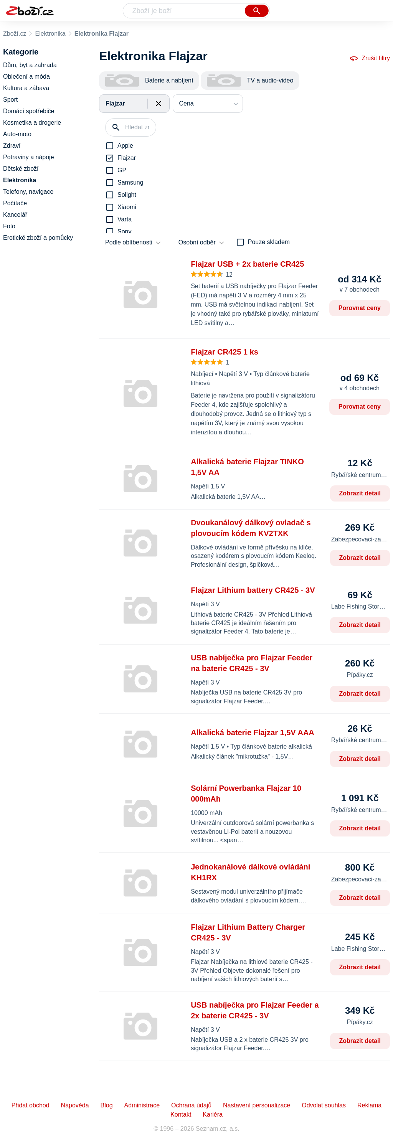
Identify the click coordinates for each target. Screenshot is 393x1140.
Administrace (142, 1105)
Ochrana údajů (191, 1105)
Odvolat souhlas (324, 1105)
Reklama (369, 1105)
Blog (107, 1105)
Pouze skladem (269, 242)
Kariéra (213, 1114)
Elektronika (50, 33)
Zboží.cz (14, 33)
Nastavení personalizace (256, 1105)
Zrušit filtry (369, 58)
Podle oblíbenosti (128, 242)
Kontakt (180, 1114)
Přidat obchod (31, 1105)
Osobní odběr (197, 242)
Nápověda (75, 1105)
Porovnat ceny (360, 308)
